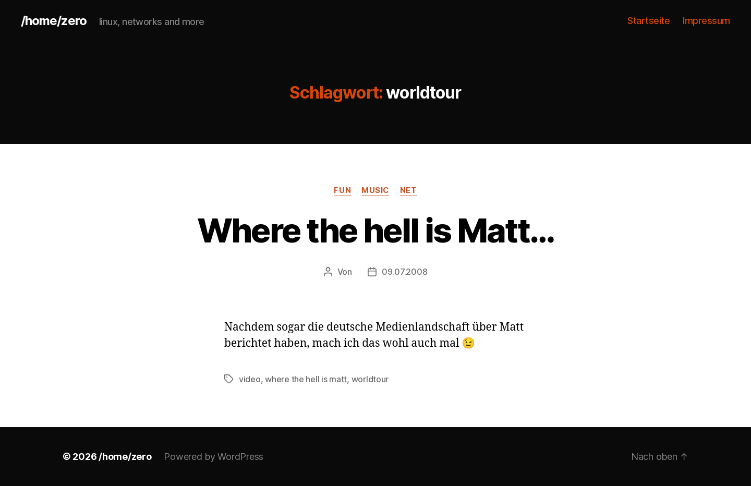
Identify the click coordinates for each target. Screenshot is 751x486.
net (408, 190)
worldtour (370, 379)
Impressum (706, 20)
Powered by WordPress (213, 456)
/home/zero (54, 21)
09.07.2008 (404, 271)
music (375, 190)
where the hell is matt (306, 379)
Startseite (648, 20)
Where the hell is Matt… (375, 230)
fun (342, 190)
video (250, 379)
